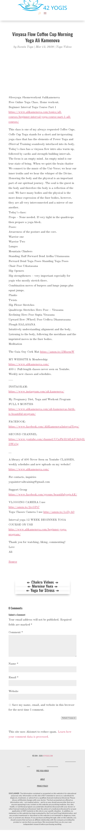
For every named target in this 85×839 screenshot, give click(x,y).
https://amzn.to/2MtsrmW (57, 351)
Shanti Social (52, 766)
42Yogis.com (48, 755)
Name (13, 663)
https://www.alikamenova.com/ (29, 364)
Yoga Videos (64, 46)
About (42, 779)
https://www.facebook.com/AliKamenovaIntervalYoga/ (44, 426)
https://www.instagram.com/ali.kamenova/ (36, 391)
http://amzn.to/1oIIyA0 (58, 512)
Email (14, 677)
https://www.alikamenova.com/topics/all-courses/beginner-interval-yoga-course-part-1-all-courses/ (40, 117)
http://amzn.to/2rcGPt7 (24, 507)
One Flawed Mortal (38, 766)
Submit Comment (68, 718)
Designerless (43, 761)
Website (13, 691)
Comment (16, 632)
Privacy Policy (42, 785)
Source (13, 561)
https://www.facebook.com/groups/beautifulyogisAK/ (43, 494)
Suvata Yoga (25, 46)
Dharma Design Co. (57, 761)
